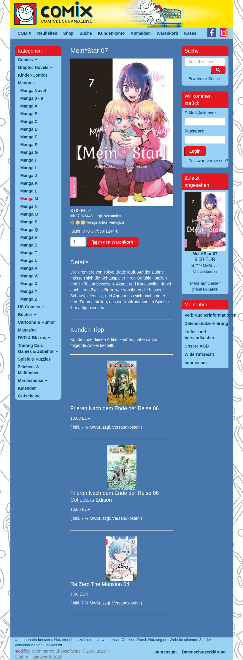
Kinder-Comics (33, 75)
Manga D (29, 129)
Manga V (29, 268)
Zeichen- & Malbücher (28, 369)
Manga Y (28, 291)
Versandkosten (115, 216)
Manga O (29, 214)
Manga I (28, 167)
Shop (68, 33)
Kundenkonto (111, 33)
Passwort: (194, 131)
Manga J (28, 175)
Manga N (29, 206)
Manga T (28, 252)
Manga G (29, 152)
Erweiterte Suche (204, 78)
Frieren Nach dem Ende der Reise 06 (114, 408)
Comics (27, 59)
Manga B (29, 113)
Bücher (27, 314)
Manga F (28, 144)
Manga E (29, 137)
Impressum (166, 652)
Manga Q (29, 229)
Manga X (29, 283)
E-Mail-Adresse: (200, 112)
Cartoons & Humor (36, 322)
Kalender (27, 388)
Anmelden (141, 33)
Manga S (29, 245)
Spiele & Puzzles (34, 359)
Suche (86, 33)
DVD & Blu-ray (34, 337)
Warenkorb (167, 33)
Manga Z (28, 299)
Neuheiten (47, 33)
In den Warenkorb (112, 242)
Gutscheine (29, 396)
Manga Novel (33, 90)
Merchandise (32, 380)
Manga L (28, 191)
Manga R (29, 237)
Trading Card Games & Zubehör (38, 348)
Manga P (29, 222)
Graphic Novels (35, 67)
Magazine (27, 330)
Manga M (29, 198)
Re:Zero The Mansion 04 (99, 584)
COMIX (24, 33)
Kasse (190, 33)
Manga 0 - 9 (31, 98)
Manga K (29, 183)
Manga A (29, 106)
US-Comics (31, 306)
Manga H (29, 160)
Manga (26, 82)
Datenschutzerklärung (203, 652)
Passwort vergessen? (208, 160)
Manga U (29, 260)
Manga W (29, 276)
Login (195, 151)
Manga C (29, 121)
